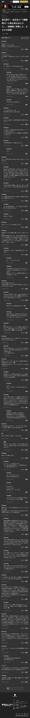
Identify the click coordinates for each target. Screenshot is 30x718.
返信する (23, 49)
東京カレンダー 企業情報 (14, 708)
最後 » (21, 688)
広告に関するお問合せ (14, 705)
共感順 (3, 37)
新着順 (6, 37)
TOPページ (14, 700)
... (27, 41)
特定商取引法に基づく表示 (17, 708)
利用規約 (17, 700)
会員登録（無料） (24, 1)
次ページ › (15, 688)
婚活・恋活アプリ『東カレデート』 (24, 703)
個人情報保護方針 (17, 702)
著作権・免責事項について (17, 705)
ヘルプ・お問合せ (14, 702)
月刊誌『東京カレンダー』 (23, 701)
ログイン (15, 1)
